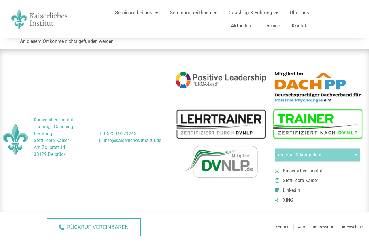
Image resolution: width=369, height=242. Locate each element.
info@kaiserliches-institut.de (132, 140)
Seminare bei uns (136, 12)
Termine (271, 26)
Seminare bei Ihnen (193, 12)
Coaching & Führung (253, 12)
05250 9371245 (120, 133)
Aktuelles (241, 26)
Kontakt (300, 26)
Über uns (299, 12)
